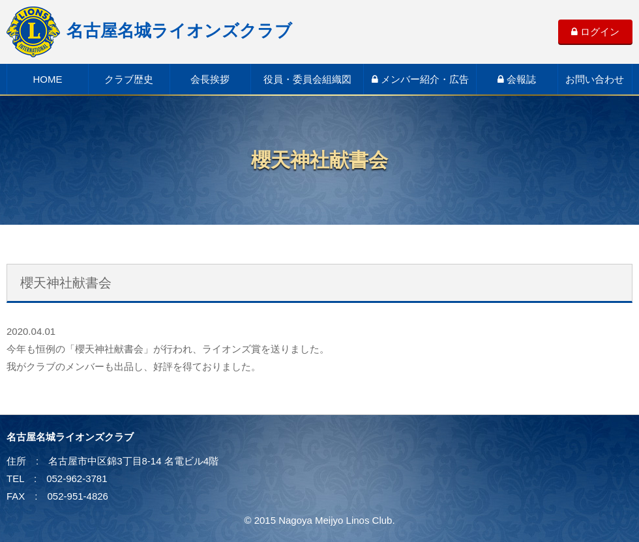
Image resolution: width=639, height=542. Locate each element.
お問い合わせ (594, 79)
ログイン (595, 31)
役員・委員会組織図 (307, 79)
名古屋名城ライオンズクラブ (149, 30)
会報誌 (517, 79)
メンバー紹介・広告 (420, 79)
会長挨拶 (210, 79)
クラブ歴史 (128, 79)
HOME (47, 79)
